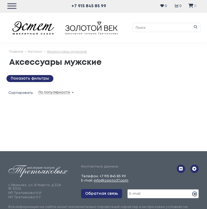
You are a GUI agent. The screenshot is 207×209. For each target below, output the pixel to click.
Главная (16, 51)
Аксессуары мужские (67, 51)
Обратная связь (101, 193)
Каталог (35, 51)
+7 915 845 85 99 (88, 6)
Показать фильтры (30, 78)
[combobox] (64, 92)
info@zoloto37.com (111, 180)
